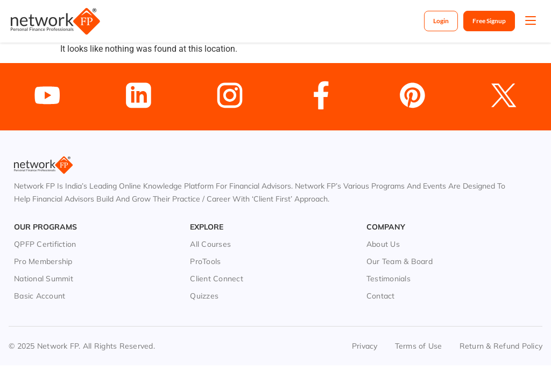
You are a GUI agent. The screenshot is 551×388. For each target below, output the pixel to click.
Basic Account (39, 296)
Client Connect (216, 278)
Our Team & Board (399, 261)
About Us (383, 244)
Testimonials (388, 278)
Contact (380, 296)
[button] (530, 21)
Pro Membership (43, 261)
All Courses (210, 244)
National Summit (43, 278)
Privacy (365, 346)
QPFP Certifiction (45, 244)
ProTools (205, 261)
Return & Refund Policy (501, 346)
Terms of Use (418, 346)
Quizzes (204, 296)
